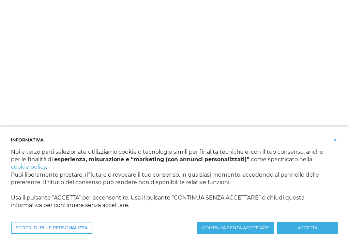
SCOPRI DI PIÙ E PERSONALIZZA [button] (52, 227)
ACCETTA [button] (308, 227)
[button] (335, 139)
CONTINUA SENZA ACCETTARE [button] (235, 227)
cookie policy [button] (28, 167)
